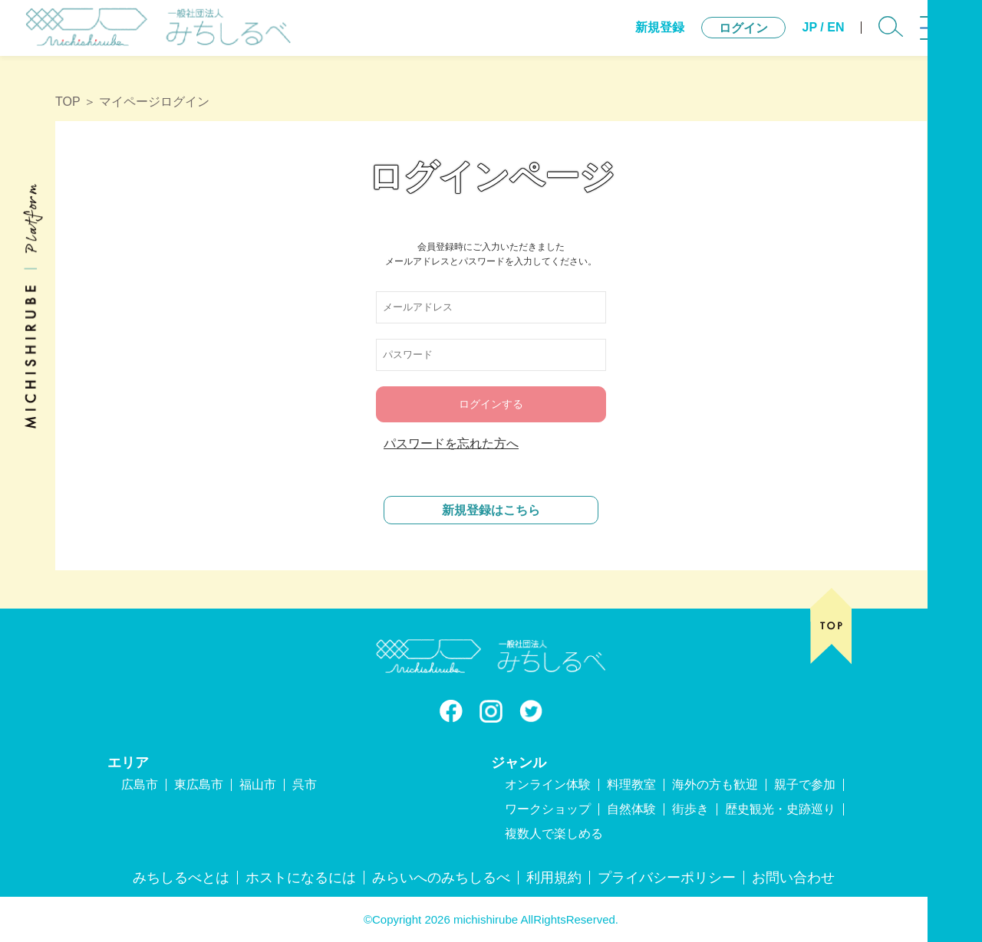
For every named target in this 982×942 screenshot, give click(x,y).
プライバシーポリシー (667, 877)
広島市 (139, 784)
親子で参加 (804, 784)
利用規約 (554, 877)
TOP (67, 101)
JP (780, 37)
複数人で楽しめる (554, 833)
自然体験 (631, 809)
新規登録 (630, 38)
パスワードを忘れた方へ (451, 443)
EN (807, 37)
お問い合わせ (793, 877)
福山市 (257, 784)
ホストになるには (301, 877)
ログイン (714, 38)
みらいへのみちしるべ (441, 877)
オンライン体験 (548, 784)
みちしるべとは (181, 877)
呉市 (304, 784)
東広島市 (198, 784)
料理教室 (631, 784)
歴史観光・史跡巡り (780, 809)
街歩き (690, 809)
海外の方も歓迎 (715, 784)
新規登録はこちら (491, 510)
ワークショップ (548, 809)
